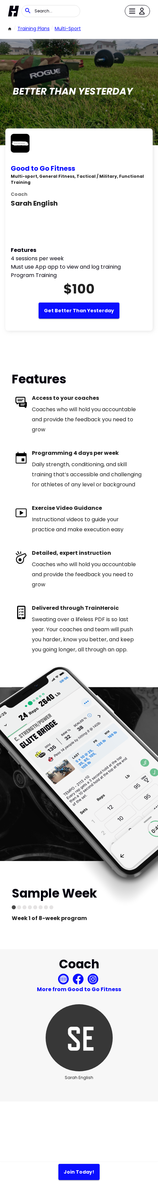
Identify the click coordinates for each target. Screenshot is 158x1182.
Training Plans (33, 28)
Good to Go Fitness (43, 168)
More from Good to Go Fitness (79, 989)
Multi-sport (68, 28)
